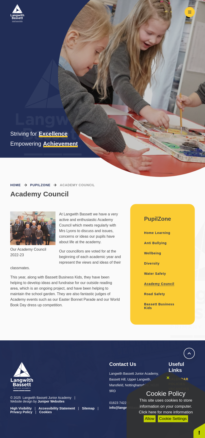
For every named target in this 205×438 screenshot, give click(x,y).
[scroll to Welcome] (189, 353)
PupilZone (40, 185)
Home (15, 185)
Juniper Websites (51, 401)
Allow (149, 418)
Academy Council (77, 185)
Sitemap (88, 408)
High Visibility (21, 408)
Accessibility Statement (57, 408)
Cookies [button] (45, 412)
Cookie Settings (173, 418)
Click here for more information (166, 412)
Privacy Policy (21, 412)
